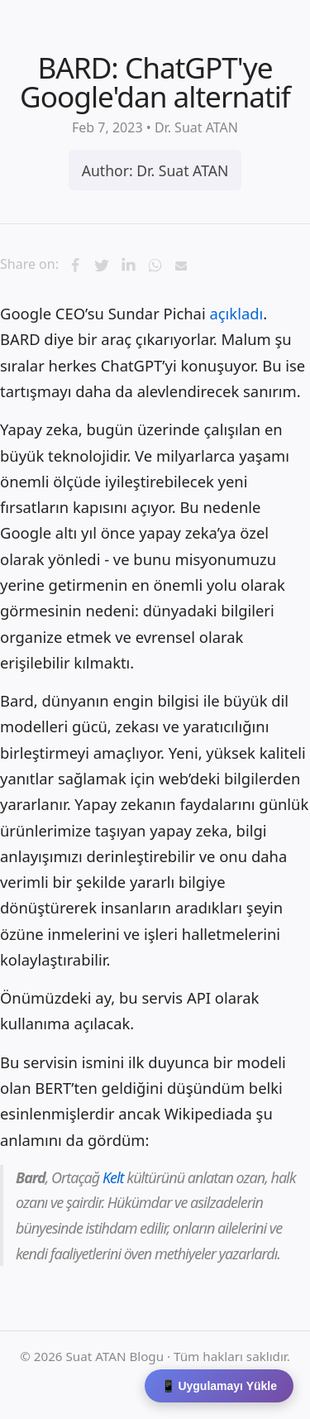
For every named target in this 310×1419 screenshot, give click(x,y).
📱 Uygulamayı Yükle (219, 1386)
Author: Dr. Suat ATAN (155, 170)
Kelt (113, 1177)
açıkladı (236, 313)
